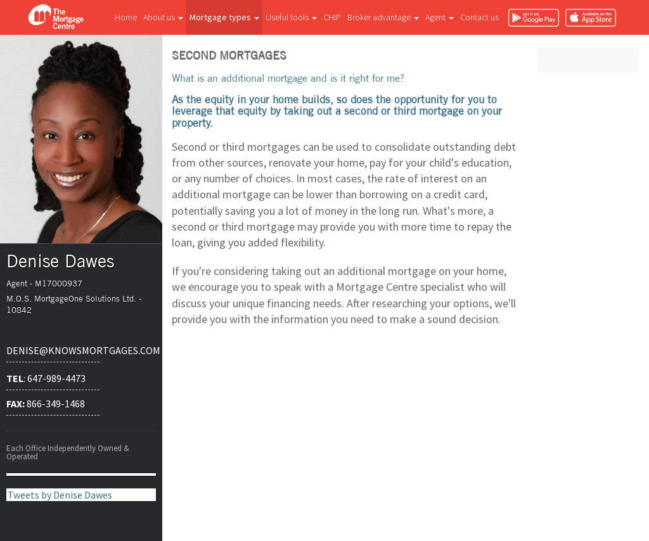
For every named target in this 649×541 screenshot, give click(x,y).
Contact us (479, 17)
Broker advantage (383, 17)
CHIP (332, 17)
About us (163, 17)
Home (126, 17)
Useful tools (291, 17)
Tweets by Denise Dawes (60, 494)
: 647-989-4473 (46, 378)
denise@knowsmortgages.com (53, 350)
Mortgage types (224, 17)
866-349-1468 (45, 403)
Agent (439, 17)
